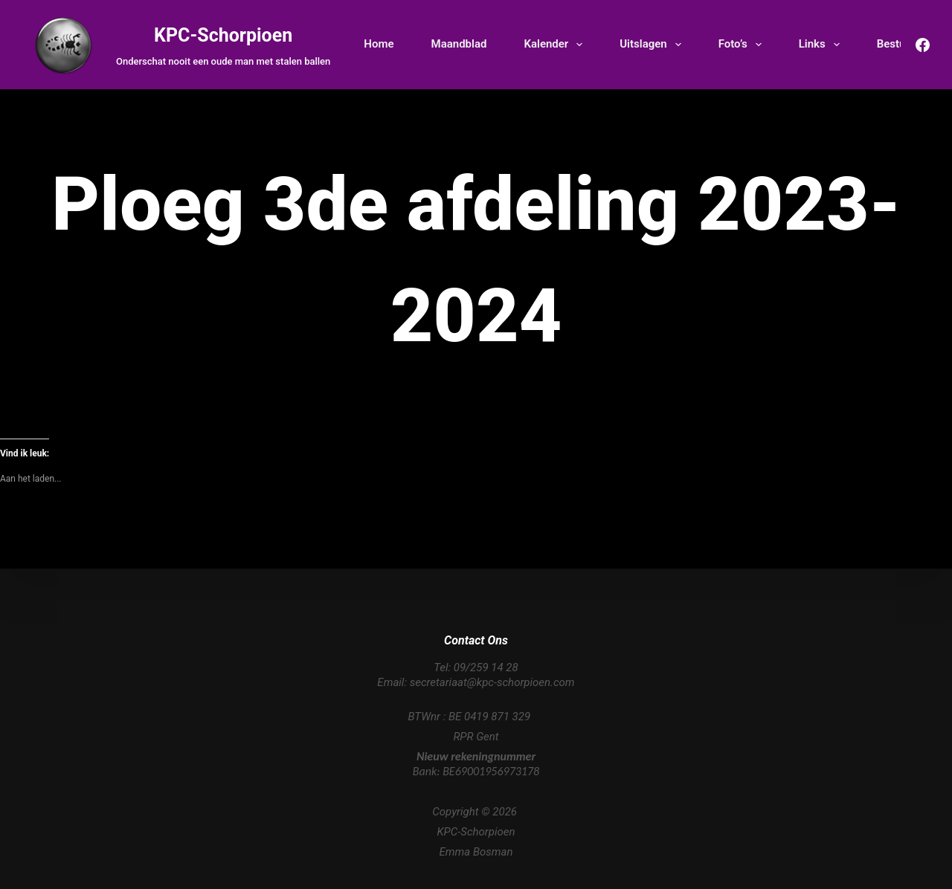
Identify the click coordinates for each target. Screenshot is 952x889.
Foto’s (743, 45)
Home (378, 44)
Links (822, 45)
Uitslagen (653, 45)
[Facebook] (923, 45)
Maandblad (459, 44)
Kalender (556, 45)
